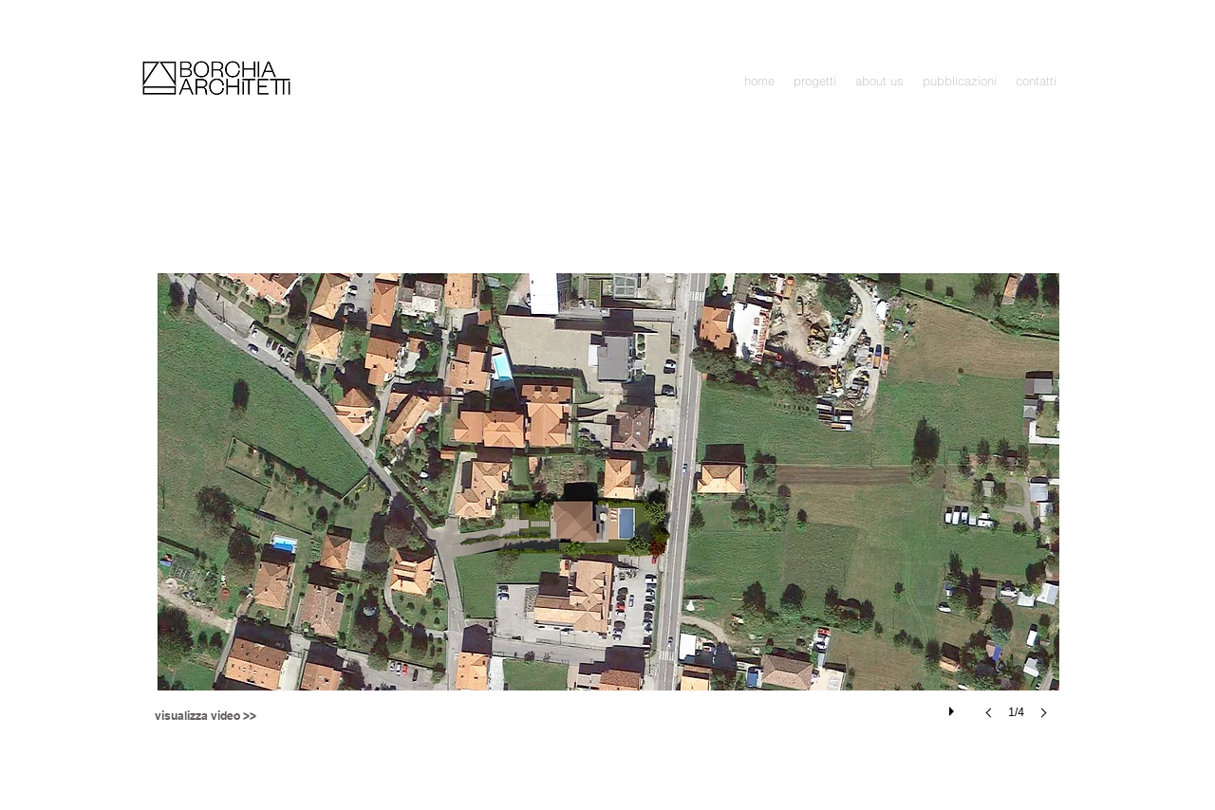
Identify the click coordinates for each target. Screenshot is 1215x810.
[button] (815, 81)
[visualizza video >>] (205, 716)
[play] (954, 706)
